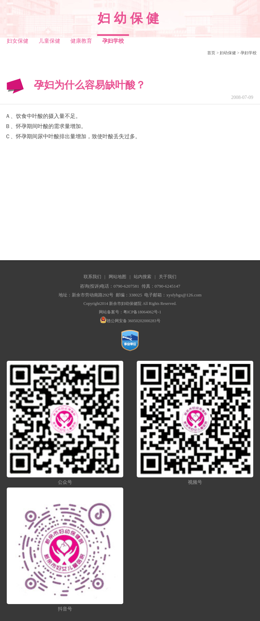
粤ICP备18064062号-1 (142, 312)
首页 (211, 52)
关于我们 (167, 276)
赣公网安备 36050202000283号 (130, 320)
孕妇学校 (248, 52)
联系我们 (92, 276)
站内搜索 (142, 276)
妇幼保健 (228, 52)
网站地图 (117, 276)
